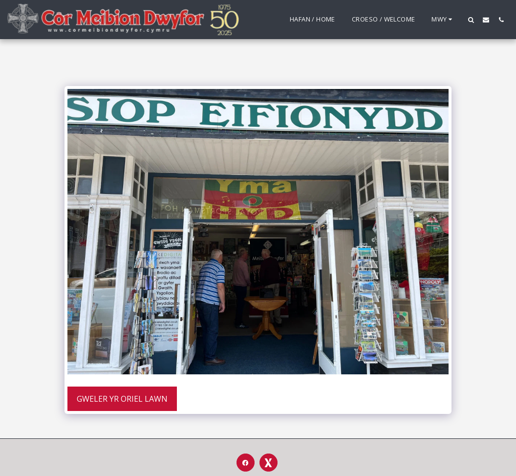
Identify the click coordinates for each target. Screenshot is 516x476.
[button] (471, 19)
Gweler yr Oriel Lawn (122, 398)
